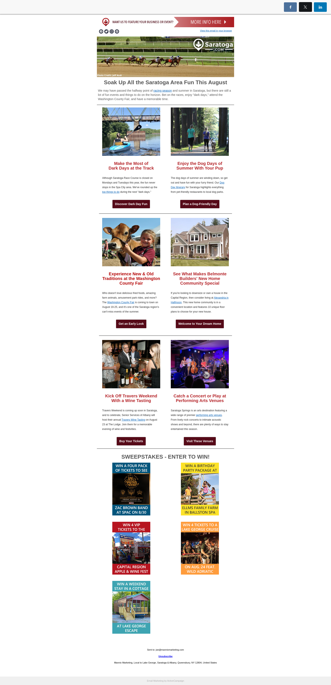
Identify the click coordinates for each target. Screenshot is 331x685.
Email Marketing (155, 681)
